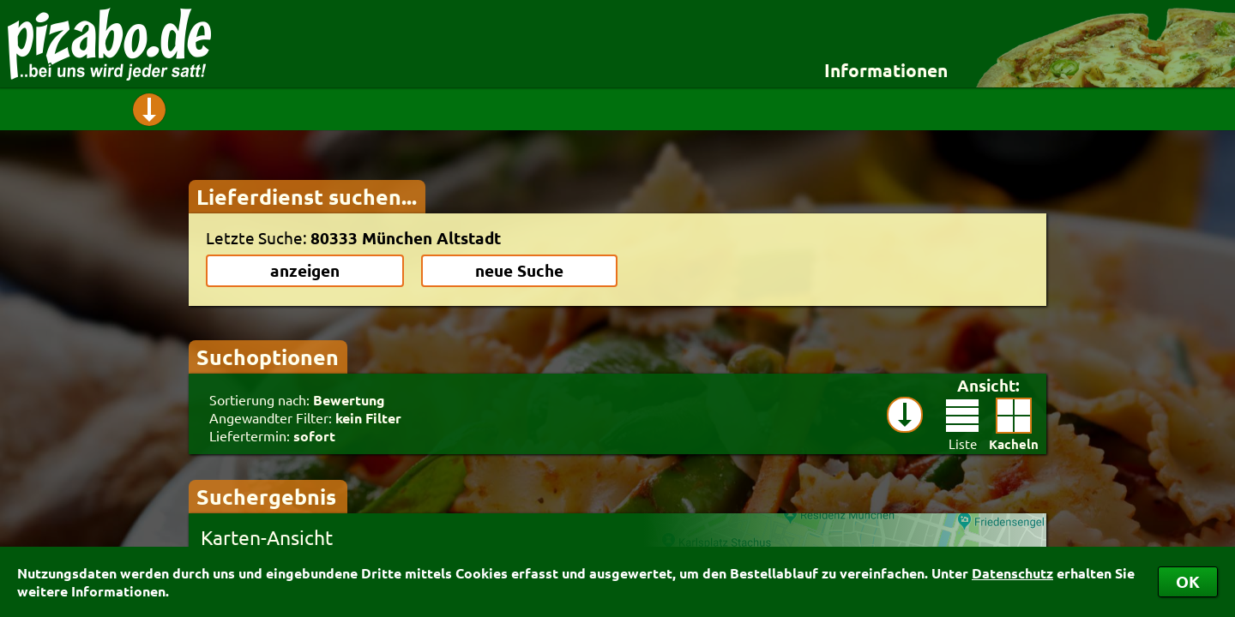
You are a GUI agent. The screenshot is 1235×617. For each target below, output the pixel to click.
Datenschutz (1012, 573)
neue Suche (519, 270)
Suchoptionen (267, 356)
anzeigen (305, 270)
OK (1188, 581)
